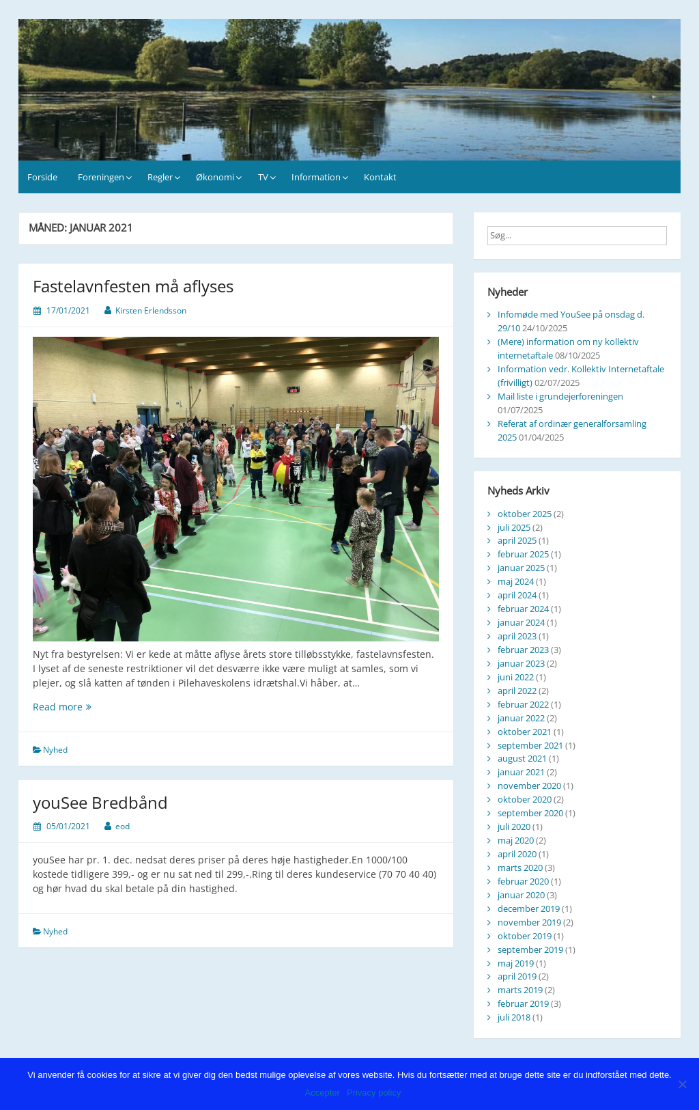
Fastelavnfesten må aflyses (133, 286)
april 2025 (517, 540)
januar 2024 (521, 622)
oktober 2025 (525, 514)
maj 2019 (516, 963)
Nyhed (55, 749)
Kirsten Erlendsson (150, 310)
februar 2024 (523, 608)
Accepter (322, 1092)
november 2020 (529, 785)
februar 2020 (523, 881)
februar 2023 (523, 649)
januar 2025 (521, 567)
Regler (160, 177)
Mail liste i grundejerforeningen (560, 396)
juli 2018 (514, 1017)
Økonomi (215, 177)
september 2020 (530, 813)
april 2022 (517, 690)
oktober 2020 (525, 799)
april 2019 (517, 976)
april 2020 (517, 854)
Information (316, 177)
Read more (93, 706)
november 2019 (529, 922)
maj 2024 (516, 581)
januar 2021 (521, 772)
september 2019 (530, 949)
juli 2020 (514, 826)
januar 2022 (521, 718)
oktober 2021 (525, 731)
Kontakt (380, 177)
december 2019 (529, 908)
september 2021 (530, 745)
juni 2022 (516, 677)
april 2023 (517, 636)
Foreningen (101, 177)
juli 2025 (514, 527)
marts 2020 (520, 867)
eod (122, 826)
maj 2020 (516, 840)
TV (263, 177)
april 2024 (517, 595)
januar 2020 (521, 895)
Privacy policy (374, 1092)
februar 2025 (523, 554)
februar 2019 (523, 1003)
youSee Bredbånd (100, 802)
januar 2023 (521, 663)
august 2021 (522, 758)
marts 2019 (520, 990)
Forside (42, 177)
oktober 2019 (525, 936)
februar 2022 (523, 704)
